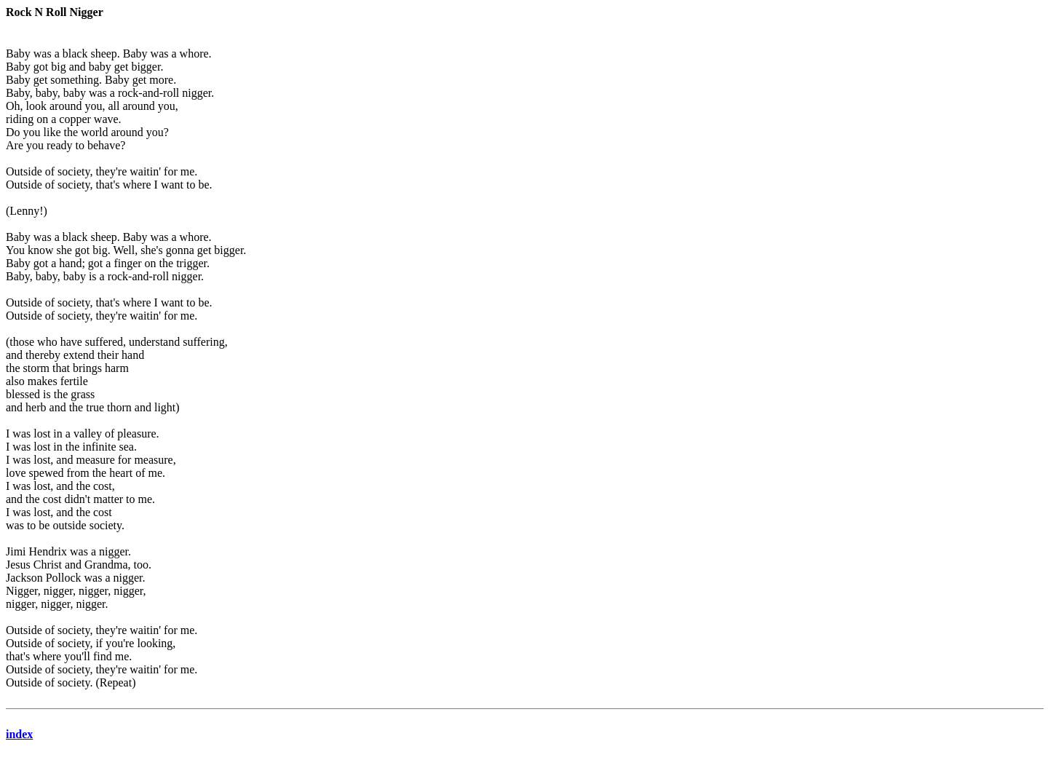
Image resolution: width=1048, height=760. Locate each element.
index (19, 734)
